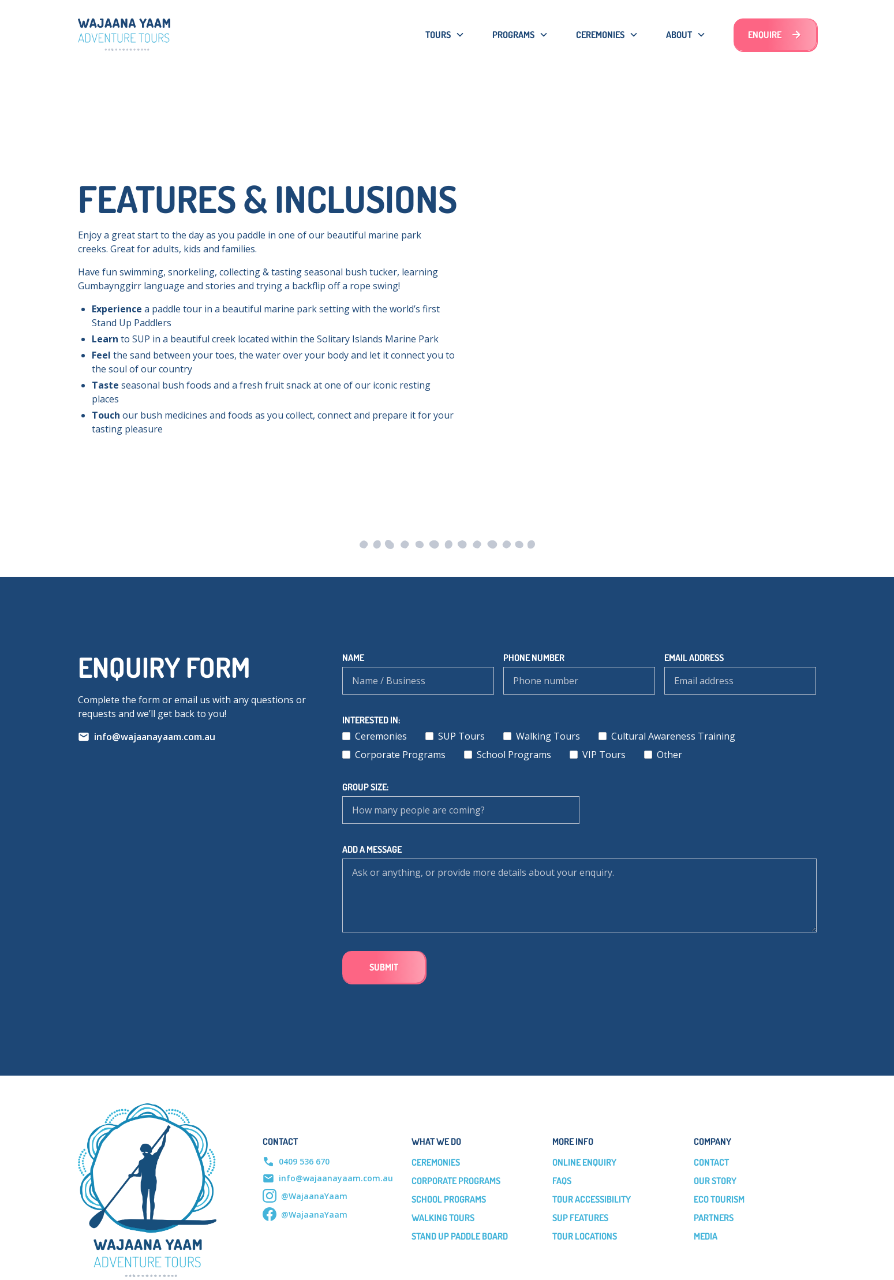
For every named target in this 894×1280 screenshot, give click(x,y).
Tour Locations (584, 1236)
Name (353, 657)
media (705, 1236)
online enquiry (584, 1162)
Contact (711, 1162)
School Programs (449, 1199)
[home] (124, 34)
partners (714, 1217)
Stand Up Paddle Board (460, 1236)
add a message (372, 849)
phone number (533, 657)
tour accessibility (591, 1199)
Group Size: (365, 787)
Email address (694, 657)
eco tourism (719, 1199)
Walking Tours (443, 1217)
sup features (580, 1217)
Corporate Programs (456, 1180)
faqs (561, 1180)
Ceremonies (436, 1162)
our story (715, 1180)
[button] (445, 34)
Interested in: (371, 720)
